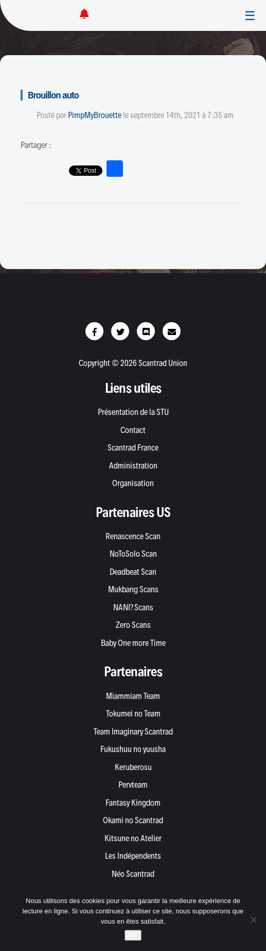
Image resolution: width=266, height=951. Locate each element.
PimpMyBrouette (94, 115)
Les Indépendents (133, 855)
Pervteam (133, 784)
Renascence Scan (133, 536)
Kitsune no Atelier (133, 838)
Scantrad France (133, 447)
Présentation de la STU (133, 411)
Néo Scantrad (133, 873)
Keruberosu (133, 767)
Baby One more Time (133, 642)
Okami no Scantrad (133, 820)
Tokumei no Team (133, 713)
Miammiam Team (133, 695)
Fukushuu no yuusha (133, 749)
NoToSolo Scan (133, 553)
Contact (133, 430)
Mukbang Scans (133, 589)
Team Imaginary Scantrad (133, 731)
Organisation (133, 483)
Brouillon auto (53, 95)
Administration (133, 465)
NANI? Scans (133, 607)
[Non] (253, 919)
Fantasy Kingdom (133, 802)
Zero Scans (133, 624)
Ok (133, 935)
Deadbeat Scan (133, 571)
